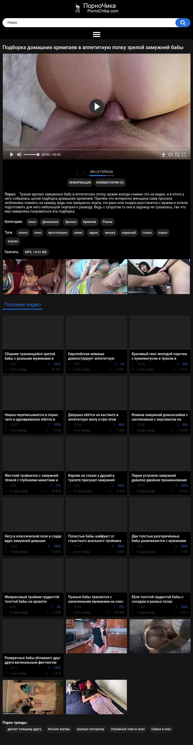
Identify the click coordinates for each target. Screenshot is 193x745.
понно (23, 232)
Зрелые (70, 222)
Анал (32, 222)
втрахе (13, 241)
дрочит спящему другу (24, 729)
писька (110, 232)
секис (78, 232)
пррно (93, 232)
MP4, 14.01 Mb (35, 252)
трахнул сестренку (90, 729)
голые (147, 232)
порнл (162, 232)
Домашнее (50, 222)
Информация (80, 182)
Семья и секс (161, 729)
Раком (107, 222)
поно (38, 232)
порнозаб (129, 232)
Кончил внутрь (59, 729)
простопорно (58, 232)
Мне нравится (77, 173)
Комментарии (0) (110, 182)
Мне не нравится (83, 173)
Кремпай (89, 222)
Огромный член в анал (128, 729)
